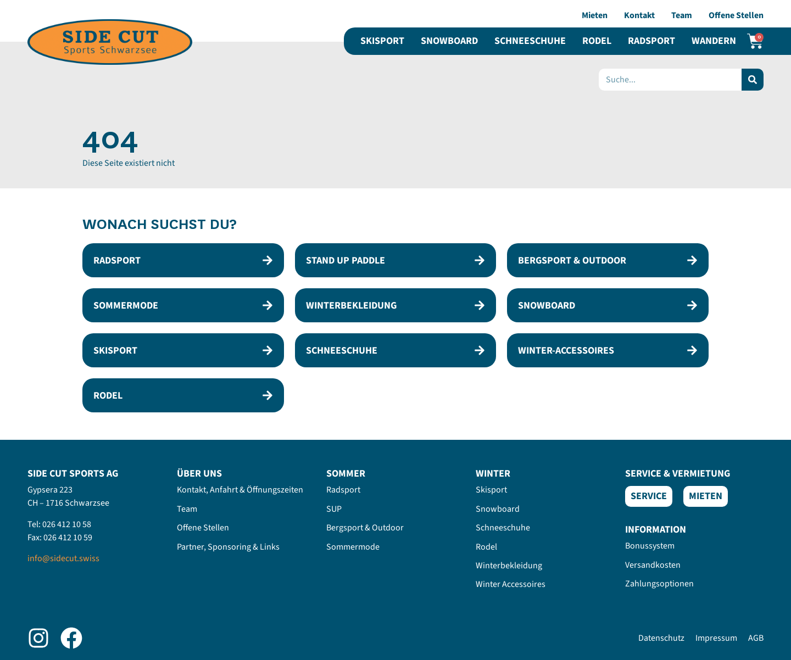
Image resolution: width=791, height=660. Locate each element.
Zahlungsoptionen (659, 584)
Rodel (596, 41)
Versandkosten (653, 565)
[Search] (753, 80)
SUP (334, 509)
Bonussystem (650, 546)
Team (681, 15)
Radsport (651, 41)
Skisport (382, 41)
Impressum (716, 638)
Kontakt (639, 15)
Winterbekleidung (509, 565)
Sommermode (353, 547)
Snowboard (449, 41)
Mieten (595, 15)
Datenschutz (661, 638)
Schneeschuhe (530, 41)
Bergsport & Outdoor (365, 528)
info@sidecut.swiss (63, 558)
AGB (756, 638)
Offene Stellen (736, 15)
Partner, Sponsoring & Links (228, 547)
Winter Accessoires (510, 584)
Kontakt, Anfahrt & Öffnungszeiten (240, 490)
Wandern (714, 41)
